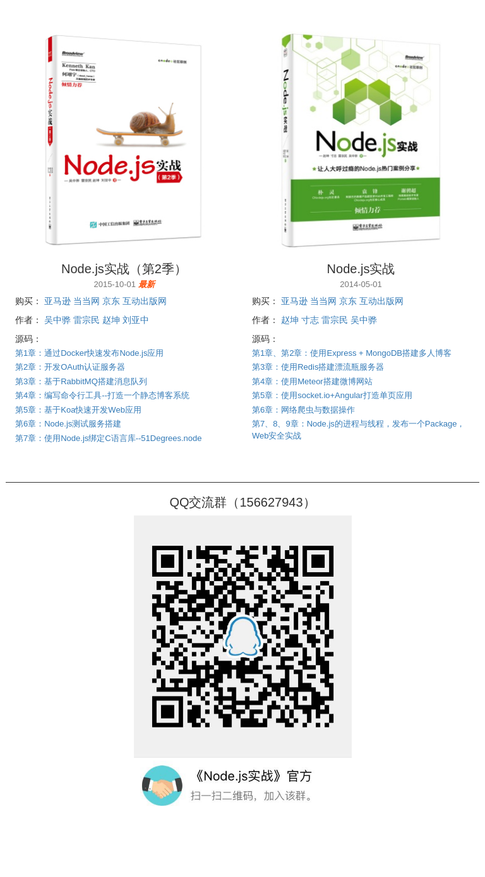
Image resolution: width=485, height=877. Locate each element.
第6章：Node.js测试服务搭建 (68, 423)
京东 (111, 301)
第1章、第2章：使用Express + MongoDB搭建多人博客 (352, 353)
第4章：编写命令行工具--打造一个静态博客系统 (102, 395)
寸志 (310, 320)
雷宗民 (86, 320)
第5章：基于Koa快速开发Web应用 (78, 410)
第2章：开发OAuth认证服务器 (70, 367)
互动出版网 (145, 301)
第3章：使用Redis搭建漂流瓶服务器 (318, 367)
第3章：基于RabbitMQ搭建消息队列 (81, 381)
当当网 (86, 301)
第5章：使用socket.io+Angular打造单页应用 (332, 395)
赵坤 (111, 320)
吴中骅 (57, 320)
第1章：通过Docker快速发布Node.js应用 (89, 353)
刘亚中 (136, 320)
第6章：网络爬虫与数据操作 (303, 410)
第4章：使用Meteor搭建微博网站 (312, 381)
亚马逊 (57, 301)
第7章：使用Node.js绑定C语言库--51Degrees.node (108, 438)
